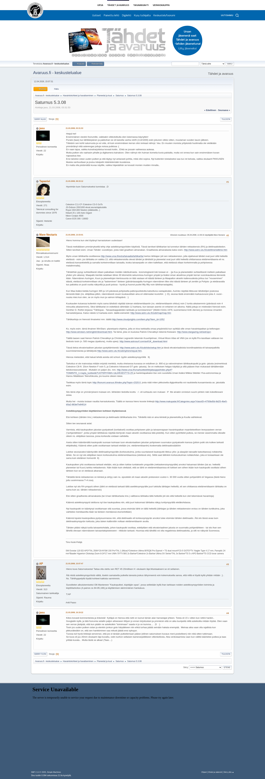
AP (41, 563)
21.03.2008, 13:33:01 (74, 235)
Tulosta (226, 119)
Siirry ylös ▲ (229, 772)
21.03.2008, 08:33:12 (74, 181)
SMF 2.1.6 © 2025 (38, 772)
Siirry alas (40, 119)
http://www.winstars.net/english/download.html (89, 332)
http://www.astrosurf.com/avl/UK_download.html (143, 341)
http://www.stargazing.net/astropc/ (194, 332)
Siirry (185, 667)
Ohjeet (204, 772)
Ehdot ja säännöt (215, 772)
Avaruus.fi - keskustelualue (57, 72)
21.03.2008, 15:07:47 (74, 564)
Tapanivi (44, 181)
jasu (42, 128)
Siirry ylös (40, 654)
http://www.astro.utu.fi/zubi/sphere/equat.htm (119, 351)
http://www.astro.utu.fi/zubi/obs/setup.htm (140, 347)
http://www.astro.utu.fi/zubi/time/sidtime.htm (205, 250)
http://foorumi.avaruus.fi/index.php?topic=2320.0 (116, 382)
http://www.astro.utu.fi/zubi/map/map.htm (150, 313)
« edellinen (210, 110)
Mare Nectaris (48, 234)
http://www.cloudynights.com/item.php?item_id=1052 (138, 319)
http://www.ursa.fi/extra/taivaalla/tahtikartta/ (122, 256)
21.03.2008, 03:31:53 (74, 128)
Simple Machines (54, 772)
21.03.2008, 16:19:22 (74, 612)
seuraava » (224, 110)
